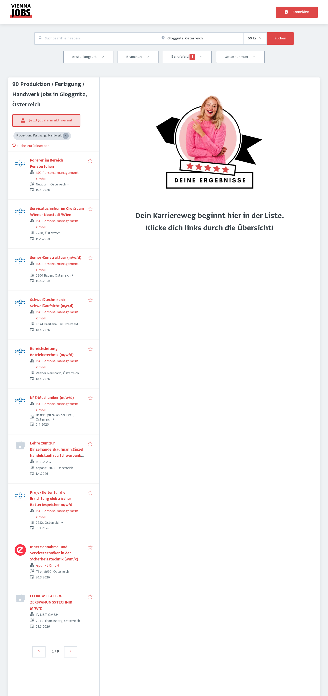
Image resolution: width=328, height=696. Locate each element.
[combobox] (95, 38)
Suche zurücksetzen (30, 146)
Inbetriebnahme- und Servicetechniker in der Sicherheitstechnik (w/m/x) (54, 553)
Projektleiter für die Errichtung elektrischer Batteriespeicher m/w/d (51, 499)
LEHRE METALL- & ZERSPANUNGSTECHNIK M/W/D (51, 602)
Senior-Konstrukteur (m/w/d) (55, 258)
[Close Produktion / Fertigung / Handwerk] (66, 136)
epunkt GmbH (47, 566)
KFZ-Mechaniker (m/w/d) (52, 398)
